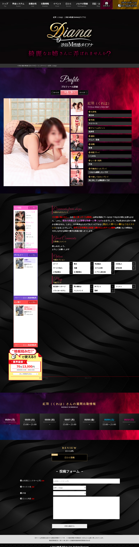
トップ (5, 5)
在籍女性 (33, 5)
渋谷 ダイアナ (88, 378)
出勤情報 (45, 5)
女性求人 (106, 4)
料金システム (18, 5)
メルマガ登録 (82, 5)
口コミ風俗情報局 (29, 250)
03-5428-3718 (127, 5)
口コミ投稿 (69, 457)
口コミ (69, 5)
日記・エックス (99, 5)
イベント (57, 5)
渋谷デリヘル (19, 250)
